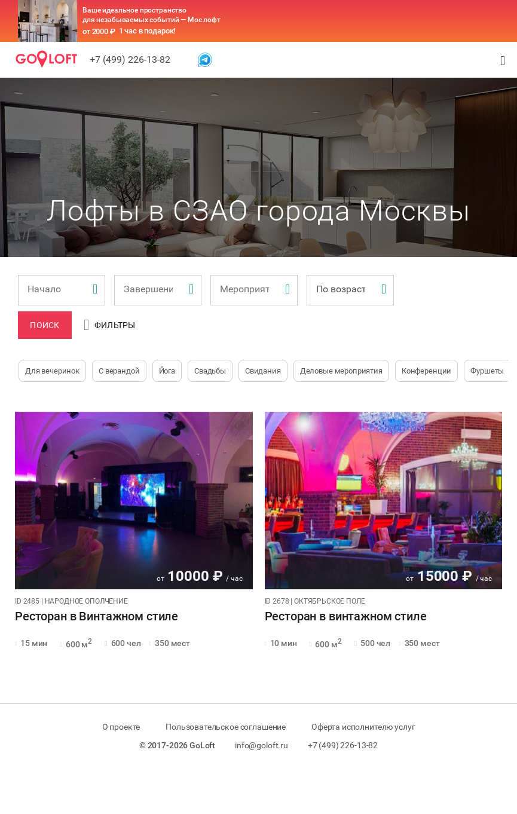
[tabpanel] (134, 500)
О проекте (121, 727)
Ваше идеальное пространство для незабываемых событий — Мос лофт (151, 15)
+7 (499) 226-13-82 (130, 59)
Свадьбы (210, 370)
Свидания (263, 370)
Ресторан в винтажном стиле (346, 616)
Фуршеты (487, 370)
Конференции (426, 370)
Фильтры (110, 325)
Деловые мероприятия (341, 370)
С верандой (119, 370)
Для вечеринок (52, 370)
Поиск (44, 325)
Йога (167, 370)
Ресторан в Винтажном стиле (96, 616)
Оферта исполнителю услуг (363, 727)
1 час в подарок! (147, 30)
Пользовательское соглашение (226, 727)
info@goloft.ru (261, 745)
